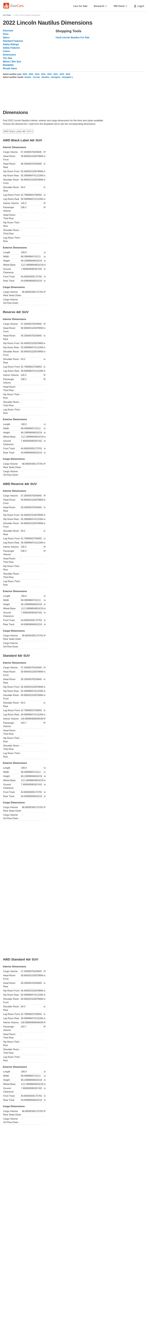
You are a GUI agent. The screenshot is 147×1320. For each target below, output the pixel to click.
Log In (139, 6)
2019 (68, 74)
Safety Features (11, 48)
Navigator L (67, 77)
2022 (49, 74)
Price (5, 34)
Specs (6, 37)
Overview (8, 30)
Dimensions (9, 54)
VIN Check (120, 6)
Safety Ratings (11, 44)
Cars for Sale (80, 6)
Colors (6, 51)
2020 (62, 74)
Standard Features (13, 41)
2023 (43, 74)
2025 (31, 74)
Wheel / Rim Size (12, 61)
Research (100, 6)
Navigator (56, 77)
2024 (37, 74)
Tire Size (7, 58)
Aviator (27, 77)
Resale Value (10, 68)
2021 (55, 74)
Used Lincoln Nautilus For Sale (73, 37)
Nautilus (46, 77)
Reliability (8, 65)
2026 (25, 74)
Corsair (36, 77)
